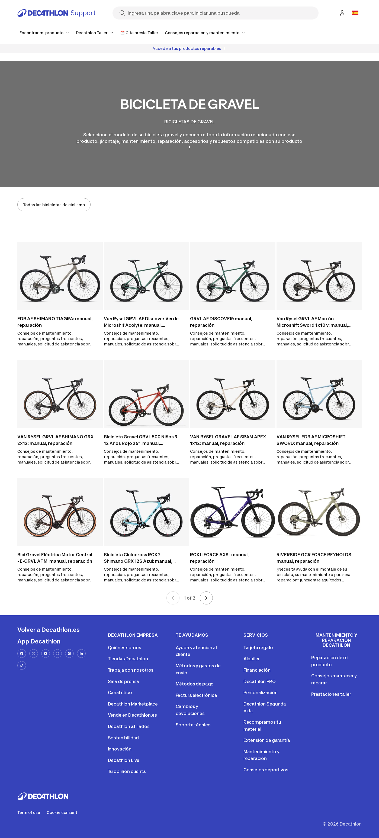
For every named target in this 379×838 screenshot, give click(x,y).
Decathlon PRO (259, 681)
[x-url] (33, 653)
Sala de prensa (123, 681)
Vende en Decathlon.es (132, 715)
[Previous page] (172, 597)
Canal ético (120, 692)
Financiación (257, 670)
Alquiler (251, 658)
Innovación (119, 749)
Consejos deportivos (265, 769)
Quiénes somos (124, 647)
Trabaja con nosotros (131, 670)
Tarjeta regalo (258, 647)
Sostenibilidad (123, 737)
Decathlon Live (124, 760)
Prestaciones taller (331, 694)
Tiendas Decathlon (128, 658)
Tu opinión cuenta (127, 771)
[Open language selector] (355, 13)
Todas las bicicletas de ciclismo (54, 204)
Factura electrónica (196, 695)
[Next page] (206, 597)
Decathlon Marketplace (133, 704)
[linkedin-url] (81, 653)
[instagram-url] (57, 653)
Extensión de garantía (266, 740)
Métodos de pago (195, 684)
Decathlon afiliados (129, 726)
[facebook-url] (21, 653)
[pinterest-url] (69, 653)
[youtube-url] (45, 653)
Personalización (260, 692)
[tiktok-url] (21, 665)
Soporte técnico (193, 724)
